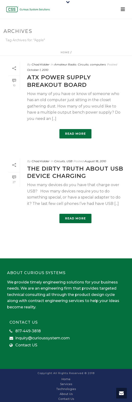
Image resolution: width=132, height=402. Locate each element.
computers (98, 64)
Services (66, 384)
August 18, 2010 (95, 161)
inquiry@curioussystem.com (42, 338)
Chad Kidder (41, 64)
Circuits (83, 64)
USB (69, 161)
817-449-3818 (28, 331)
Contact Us (66, 399)
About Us (66, 394)
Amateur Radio (65, 64)
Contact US (26, 345)
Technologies (66, 389)
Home (65, 52)
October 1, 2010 (37, 70)
